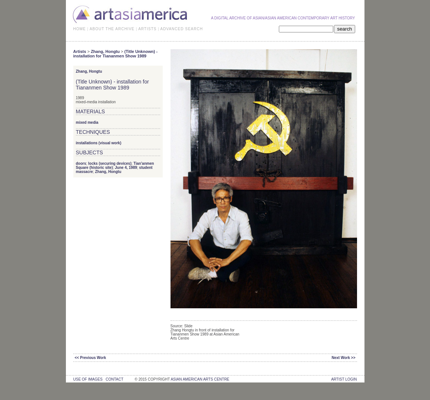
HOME (79, 29)
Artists (79, 51)
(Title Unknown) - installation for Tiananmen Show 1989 (115, 53)
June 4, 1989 (126, 168)
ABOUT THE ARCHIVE (112, 29)
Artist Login (344, 379)
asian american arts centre (200, 379)
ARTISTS (147, 29)
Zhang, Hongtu (105, 51)
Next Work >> (344, 358)
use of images (88, 379)
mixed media (87, 122)
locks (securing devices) (109, 163)
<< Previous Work (90, 358)
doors (81, 163)
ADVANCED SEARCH (181, 29)
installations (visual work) (98, 143)
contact (114, 379)
